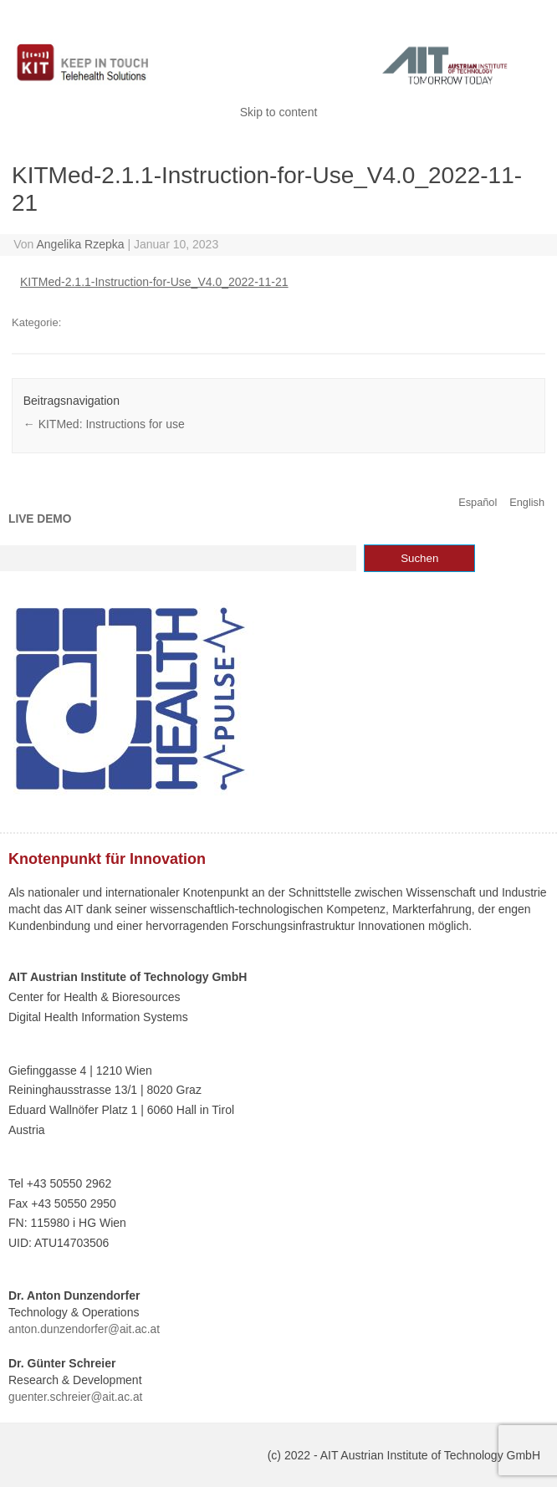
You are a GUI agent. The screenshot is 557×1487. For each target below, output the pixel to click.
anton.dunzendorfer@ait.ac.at (84, 1329)
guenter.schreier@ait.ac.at (75, 1397)
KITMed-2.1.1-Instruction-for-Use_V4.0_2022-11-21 (154, 282)
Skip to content (279, 112)
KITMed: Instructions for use (104, 424)
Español (477, 502)
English (526, 502)
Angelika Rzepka (81, 244)
